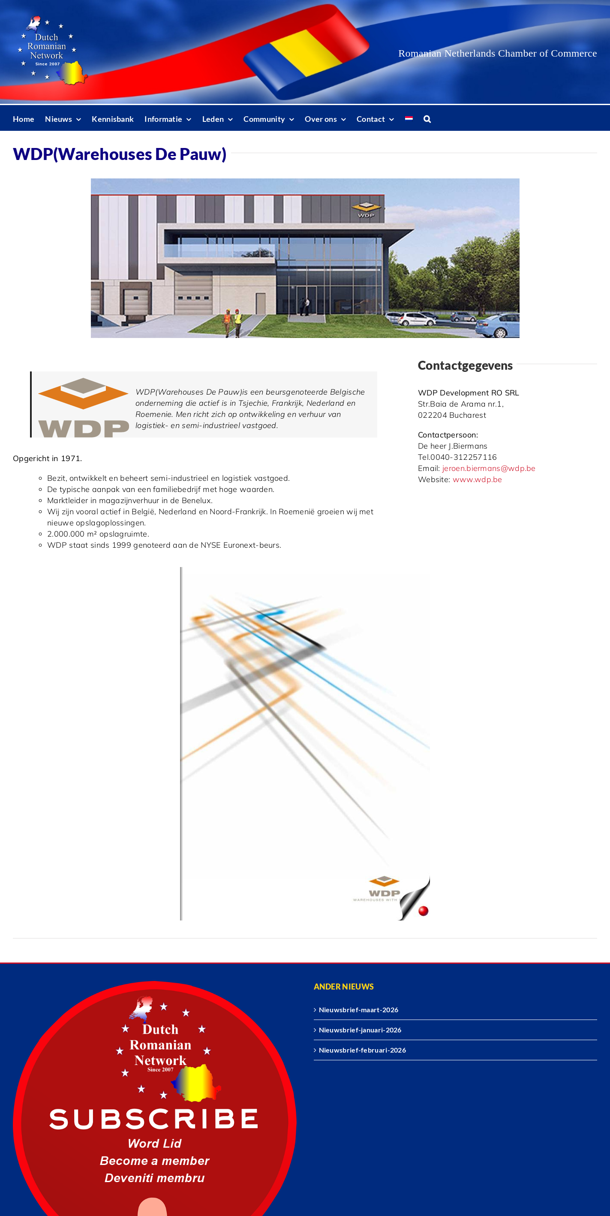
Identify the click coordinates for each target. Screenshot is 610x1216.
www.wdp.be (477, 479)
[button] (427, 118)
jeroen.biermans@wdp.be (489, 468)
